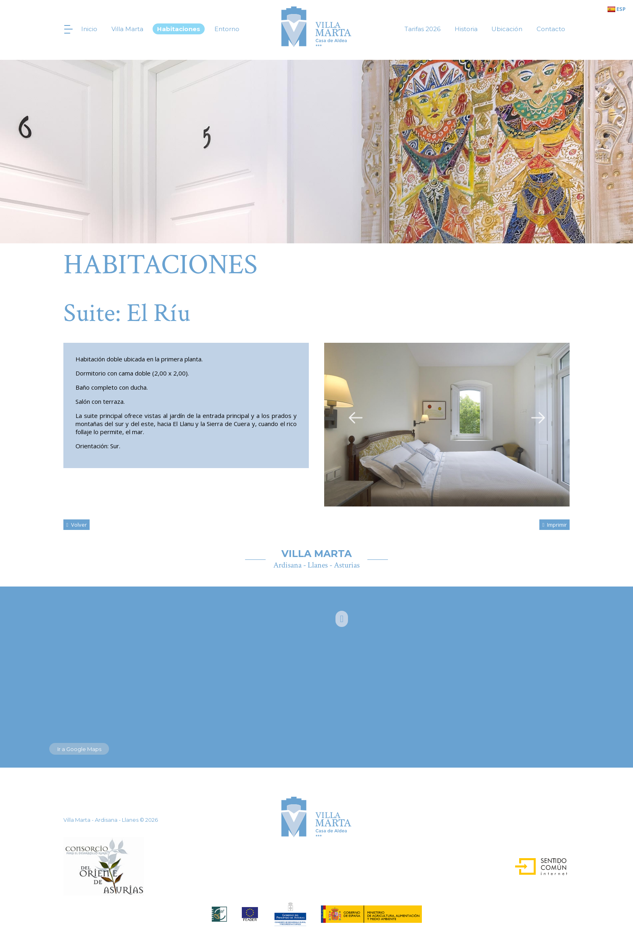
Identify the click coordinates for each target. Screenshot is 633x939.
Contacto (551, 29)
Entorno (226, 29)
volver (76, 524)
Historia (466, 29)
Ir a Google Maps (79, 749)
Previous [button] (356, 417)
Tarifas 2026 (422, 29)
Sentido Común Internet (534, 864)
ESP (617, 9)
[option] (447, 424)
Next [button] (538, 417)
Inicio (89, 29)
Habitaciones (178, 29)
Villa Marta (127, 29)
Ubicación (506, 29)
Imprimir (554, 524)
